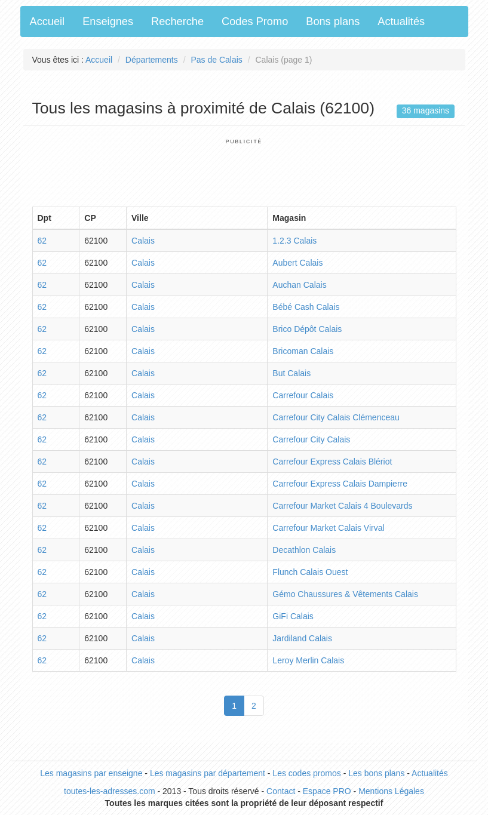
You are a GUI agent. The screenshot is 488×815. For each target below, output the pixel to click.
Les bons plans (376, 773)
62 (42, 240)
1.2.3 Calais (294, 240)
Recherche (177, 21)
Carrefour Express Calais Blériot (332, 461)
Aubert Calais (297, 262)
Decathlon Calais (304, 550)
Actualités (401, 21)
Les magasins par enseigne (91, 773)
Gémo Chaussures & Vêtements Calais (345, 594)
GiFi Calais (292, 616)
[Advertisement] (249, 172)
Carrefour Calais (302, 395)
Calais (143, 240)
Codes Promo (255, 21)
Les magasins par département (207, 773)
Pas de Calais (216, 59)
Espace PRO (327, 791)
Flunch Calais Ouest (310, 572)
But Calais (291, 373)
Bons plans (333, 21)
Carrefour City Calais (311, 439)
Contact (280, 791)
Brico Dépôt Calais (307, 329)
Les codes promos (306, 773)
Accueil (47, 21)
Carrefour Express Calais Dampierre (339, 483)
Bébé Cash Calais (305, 307)
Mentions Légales (391, 791)
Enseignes (107, 21)
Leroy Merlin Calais (308, 660)
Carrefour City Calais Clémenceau (335, 417)
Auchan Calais (299, 285)
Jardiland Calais (302, 638)
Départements (151, 59)
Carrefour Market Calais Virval (328, 528)
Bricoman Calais (302, 351)
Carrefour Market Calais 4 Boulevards (342, 505)
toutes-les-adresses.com (109, 791)
